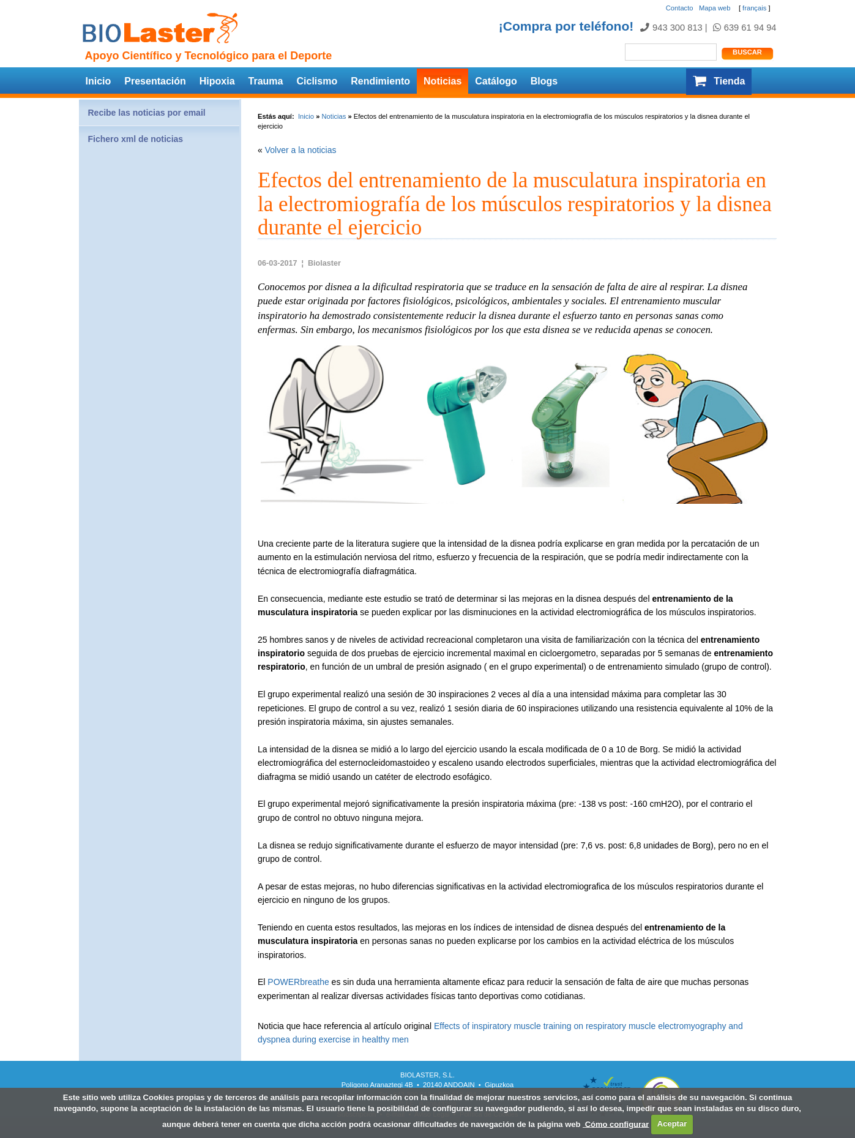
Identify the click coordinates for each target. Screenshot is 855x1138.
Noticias (442, 81)
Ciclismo (316, 81)
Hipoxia (217, 81)
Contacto (679, 8)
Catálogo (496, 81)
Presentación (154, 81)
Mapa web (715, 8)
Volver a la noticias (301, 150)
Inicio (98, 81)
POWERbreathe (298, 982)
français (754, 8)
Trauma (265, 81)
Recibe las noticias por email (147, 113)
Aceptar (672, 1123)
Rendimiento (380, 81)
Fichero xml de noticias (136, 139)
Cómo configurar (616, 1123)
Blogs (544, 81)
